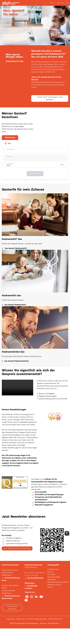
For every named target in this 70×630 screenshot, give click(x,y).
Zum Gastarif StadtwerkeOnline (16, 362)
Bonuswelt (51, 576)
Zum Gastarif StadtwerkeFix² (15, 249)
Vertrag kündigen (53, 578)
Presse (50, 588)
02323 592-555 (31, 569)
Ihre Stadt (8, 157)
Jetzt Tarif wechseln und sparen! (49, 99)
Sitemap (43, 625)
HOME (8, 43)
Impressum (11, 620)
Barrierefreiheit (53, 625)
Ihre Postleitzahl (10, 150)
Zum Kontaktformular (35, 579)
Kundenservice (53, 570)
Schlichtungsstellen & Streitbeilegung (24, 625)
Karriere (50, 573)
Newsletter (51, 581)
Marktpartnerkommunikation (58, 583)
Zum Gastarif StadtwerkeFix (15, 306)
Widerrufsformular (55, 620)
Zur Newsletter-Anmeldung (17, 550)
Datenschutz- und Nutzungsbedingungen (31, 620)
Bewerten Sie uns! (54, 586)
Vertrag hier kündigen (12, 609)
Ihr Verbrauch (9, 164)
